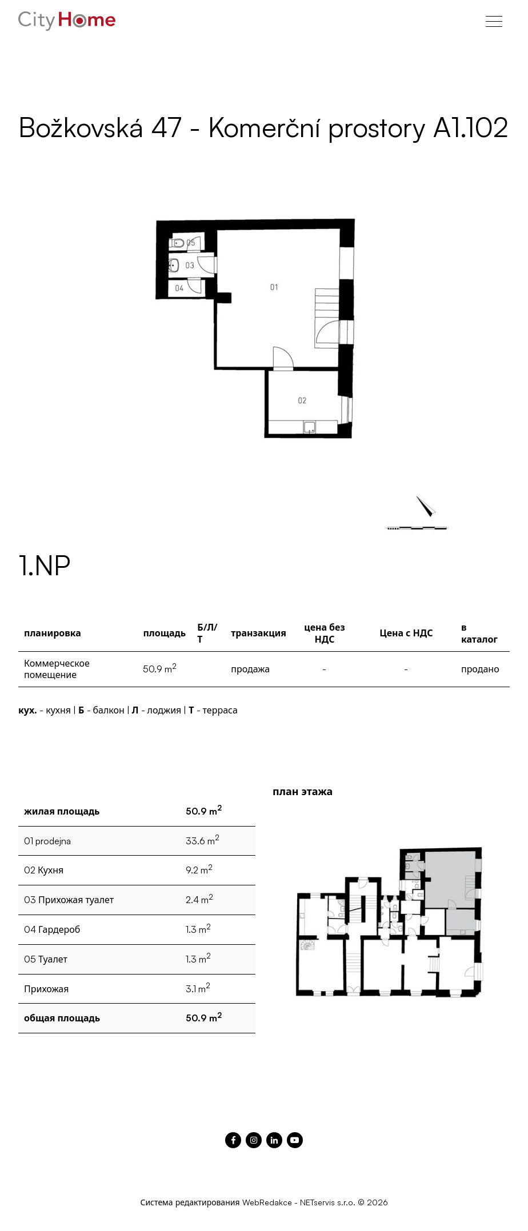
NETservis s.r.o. (327, 1202)
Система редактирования (189, 1202)
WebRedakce (267, 1202)
